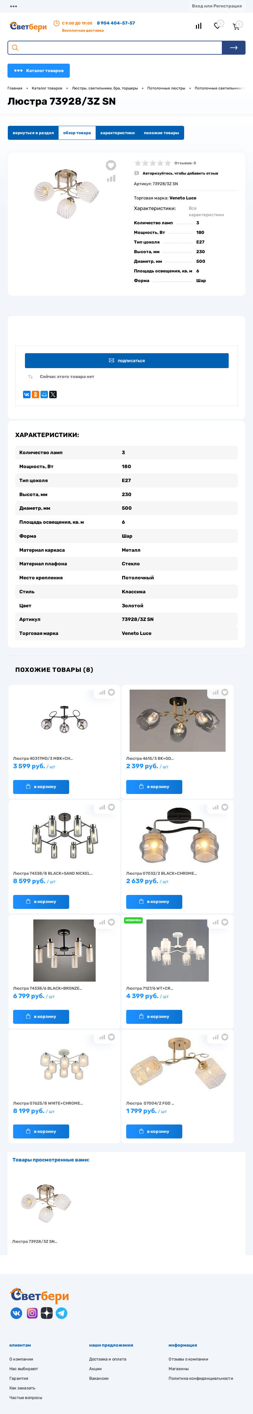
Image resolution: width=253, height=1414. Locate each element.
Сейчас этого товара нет (67, 377)
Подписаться (128, 361)
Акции (95, 1251)
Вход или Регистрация (217, 6)
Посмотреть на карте (40, 1337)
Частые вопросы (25, 1280)
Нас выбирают (23, 1251)
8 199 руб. (46, 996)
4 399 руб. (202, 881)
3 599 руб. (46, 766)
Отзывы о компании (188, 1241)
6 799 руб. (124, 881)
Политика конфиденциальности (201, 1261)
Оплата (108, 6)
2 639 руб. (46, 881)
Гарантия (18, 1261)
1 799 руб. (124, 996)
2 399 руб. (124, 766)
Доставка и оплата (107, 1241)
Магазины (18, 6)
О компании (50, 6)
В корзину (40, 784)
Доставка (81, 6)
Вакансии (99, 1261)
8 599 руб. (202, 766)
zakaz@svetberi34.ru (39, 1371)
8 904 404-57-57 (116, 23)
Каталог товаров (39, 70)
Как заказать (22, 1270)
